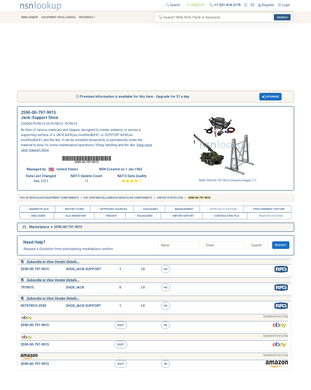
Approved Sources (112, 209)
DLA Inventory (74, 215)
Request (281, 245)
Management (182, 209)
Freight (110, 215)
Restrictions (73, 209)
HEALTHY (196, 5)
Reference (86, 17)
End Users (37, 215)
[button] (270, 96)
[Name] (179, 245)
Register (265, 5)
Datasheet (149, 209)
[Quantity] (258, 245)
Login (284, 5)
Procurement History (267, 209)
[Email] (224, 245)
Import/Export (181, 215)
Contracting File (225, 215)
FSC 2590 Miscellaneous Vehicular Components (118, 197)
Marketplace (37, 209)
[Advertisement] (156, 58)
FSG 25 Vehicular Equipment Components (49, 197)
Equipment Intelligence (58, 17)
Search (173, 5)
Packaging (143, 215)
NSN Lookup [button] (29, 17)
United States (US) (170, 197)
